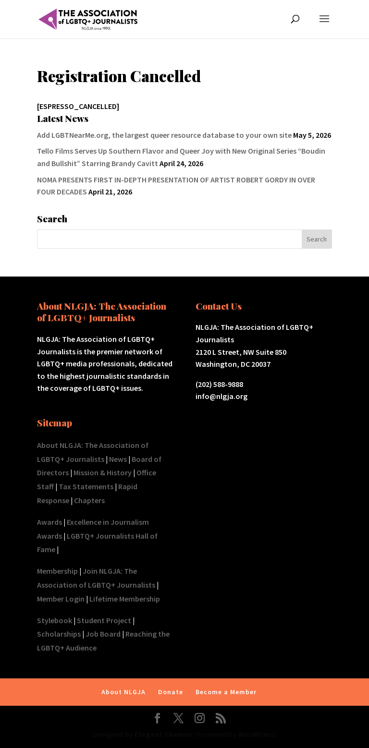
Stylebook (54, 620)
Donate (170, 692)
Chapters (89, 500)
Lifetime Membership (124, 598)
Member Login (61, 598)
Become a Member (226, 692)
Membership (57, 571)
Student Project (104, 620)
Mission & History (103, 472)
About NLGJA (123, 692)
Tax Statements (86, 486)
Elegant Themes (163, 734)
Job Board (103, 634)
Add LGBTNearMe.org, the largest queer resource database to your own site (164, 135)
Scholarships (59, 634)
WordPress (257, 734)
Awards (49, 522)
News (118, 459)
